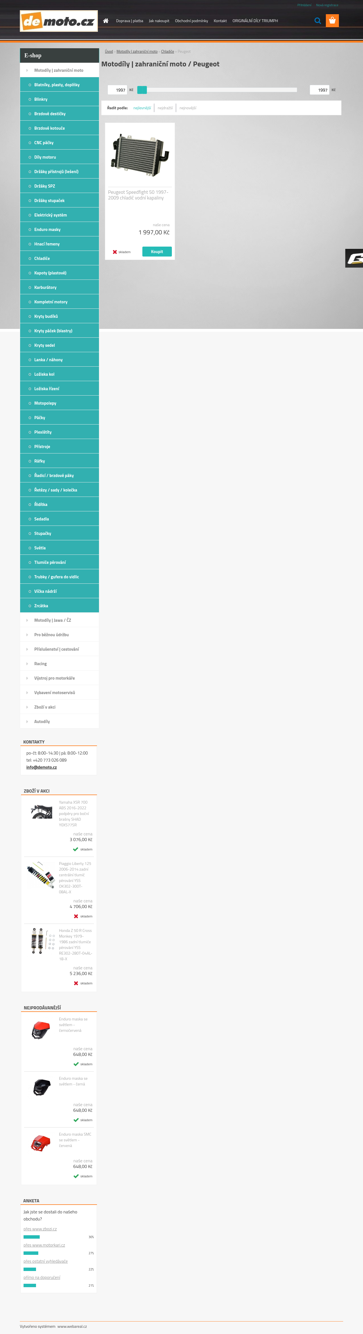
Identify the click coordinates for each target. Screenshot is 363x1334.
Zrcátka (41, 605)
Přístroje (42, 446)
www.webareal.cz (72, 1326)
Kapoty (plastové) (50, 273)
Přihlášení (304, 5)
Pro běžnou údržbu (51, 634)
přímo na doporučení (42, 1277)
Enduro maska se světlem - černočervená (73, 1024)
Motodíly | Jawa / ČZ (52, 620)
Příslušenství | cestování (56, 649)
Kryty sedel (44, 345)
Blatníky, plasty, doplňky (57, 84)
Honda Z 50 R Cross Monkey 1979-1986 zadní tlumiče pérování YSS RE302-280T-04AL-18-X (75, 945)
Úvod (109, 51)
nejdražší (165, 108)
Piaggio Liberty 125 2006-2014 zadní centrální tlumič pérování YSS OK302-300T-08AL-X (75, 878)
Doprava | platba (129, 21)
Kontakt (220, 21)
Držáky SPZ (44, 186)
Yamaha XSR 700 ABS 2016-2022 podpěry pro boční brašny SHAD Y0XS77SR (74, 813)
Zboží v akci (45, 707)
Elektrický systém (50, 215)
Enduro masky (47, 229)
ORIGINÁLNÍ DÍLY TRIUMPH (255, 21)
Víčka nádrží (45, 591)
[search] (317, 20)
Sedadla (41, 519)
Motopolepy (45, 403)
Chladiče (42, 258)
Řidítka (40, 504)
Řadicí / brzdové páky (54, 475)
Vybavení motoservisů (54, 692)
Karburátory (45, 287)
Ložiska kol (44, 374)
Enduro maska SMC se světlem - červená (75, 1139)
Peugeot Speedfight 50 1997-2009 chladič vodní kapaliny (138, 195)
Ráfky (39, 461)
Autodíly (42, 721)
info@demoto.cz (41, 767)
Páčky (39, 417)
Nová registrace (327, 5)
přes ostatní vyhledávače (46, 1261)
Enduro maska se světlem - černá (73, 1081)
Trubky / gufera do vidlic (56, 576)
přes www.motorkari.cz (44, 1245)
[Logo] (59, 21)
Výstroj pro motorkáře (54, 678)
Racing (40, 663)
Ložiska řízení (46, 388)
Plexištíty (43, 432)
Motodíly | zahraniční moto (58, 70)
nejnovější (188, 108)
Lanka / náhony (48, 359)
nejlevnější (142, 108)
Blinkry (40, 99)
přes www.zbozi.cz (40, 1229)
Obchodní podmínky (191, 21)
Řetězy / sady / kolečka (55, 490)
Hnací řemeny (47, 244)
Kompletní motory (50, 302)
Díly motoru (45, 157)
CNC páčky (44, 142)
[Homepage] (105, 20)
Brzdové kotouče (49, 128)
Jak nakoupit (159, 21)
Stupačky (42, 533)
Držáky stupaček (49, 200)
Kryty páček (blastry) (53, 330)
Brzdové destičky (50, 113)
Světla (40, 548)
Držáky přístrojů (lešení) (56, 171)
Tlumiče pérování (50, 562)
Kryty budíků (46, 316)
